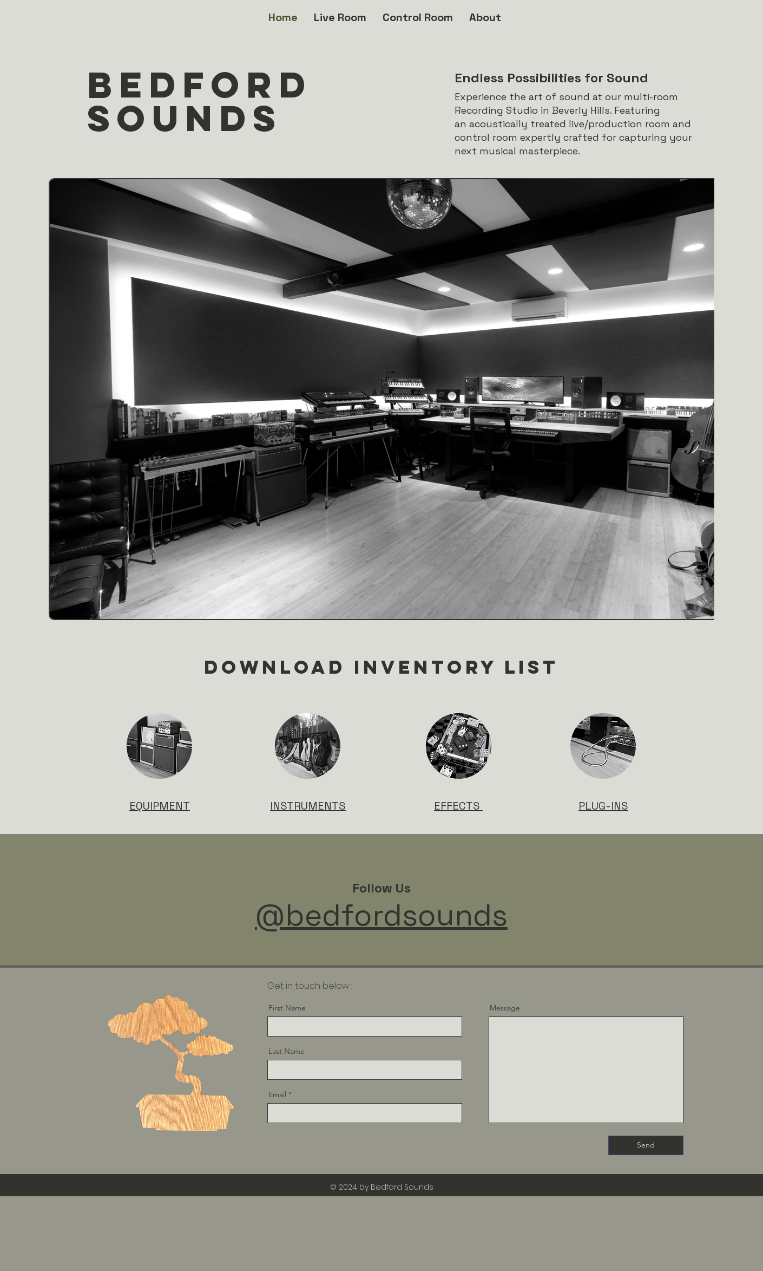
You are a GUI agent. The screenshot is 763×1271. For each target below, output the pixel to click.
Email (277, 1094)
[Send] (645, 1145)
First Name (287, 1008)
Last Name (286, 1051)
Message (505, 1008)
